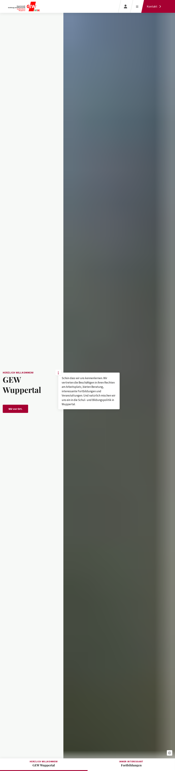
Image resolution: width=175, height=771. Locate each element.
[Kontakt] (154, 6)
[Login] (125, 6)
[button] (169, 753)
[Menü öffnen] (137, 6)
